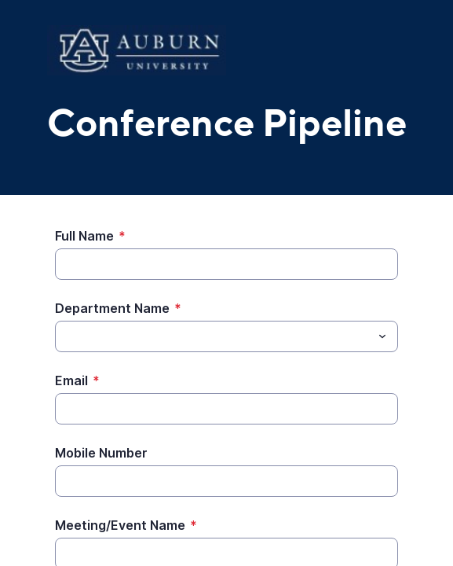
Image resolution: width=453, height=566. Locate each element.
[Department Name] (213, 336)
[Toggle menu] (382, 336)
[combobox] (226, 336)
